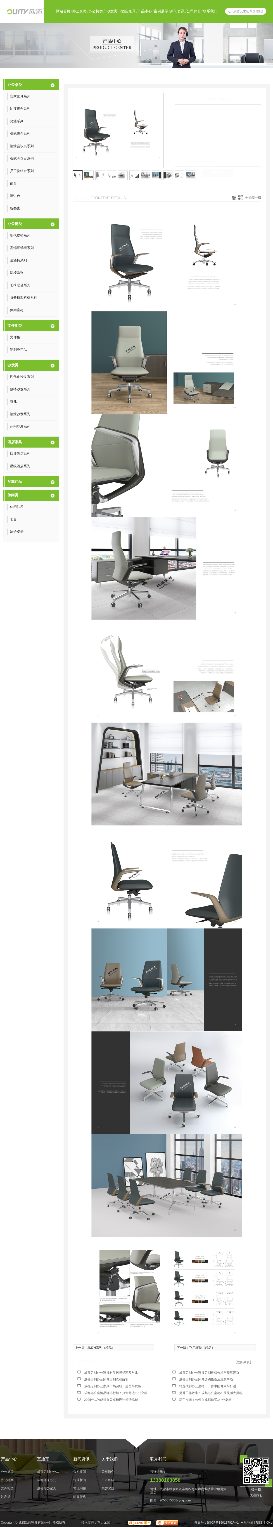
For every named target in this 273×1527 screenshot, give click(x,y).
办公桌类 (79, 11)
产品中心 (145, 11)
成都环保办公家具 (49, 1480)
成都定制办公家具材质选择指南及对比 (111, 1372)
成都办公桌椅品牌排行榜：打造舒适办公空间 (115, 1393)
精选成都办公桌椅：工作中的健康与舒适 (207, 1386)
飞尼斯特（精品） (202, 1347)
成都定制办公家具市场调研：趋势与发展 (112, 1386)
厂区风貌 (108, 1480)
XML (269, 1522)
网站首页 (63, 11)
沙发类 (112, 11)
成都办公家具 (46, 1488)
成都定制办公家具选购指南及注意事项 (206, 1379)
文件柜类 (14, 325)
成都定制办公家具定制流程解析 (106, 1379)
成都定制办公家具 (49, 1471)
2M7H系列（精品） (101, 1347)
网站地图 (246, 1522)
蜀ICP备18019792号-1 (223, 1522)
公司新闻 (79, 1471)
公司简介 (194, 11)
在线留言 (218, 172)
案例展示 (161, 11)
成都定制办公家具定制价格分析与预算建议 (209, 1372)
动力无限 (103, 1522)
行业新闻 (79, 1480)
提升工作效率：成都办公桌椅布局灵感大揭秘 (210, 1393)
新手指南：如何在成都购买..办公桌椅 (205, 1399)
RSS (259, 1522)
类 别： (187, 161)
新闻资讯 (177, 11)
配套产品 (14, 482)
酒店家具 (128, 11)
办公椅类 (95, 11)
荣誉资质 (108, 1488)
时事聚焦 (79, 1497)
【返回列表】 (243, 1362)
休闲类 (12, 495)
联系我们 (210, 11)
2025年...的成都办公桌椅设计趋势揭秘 (111, 1399)
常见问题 (79, 1488)
